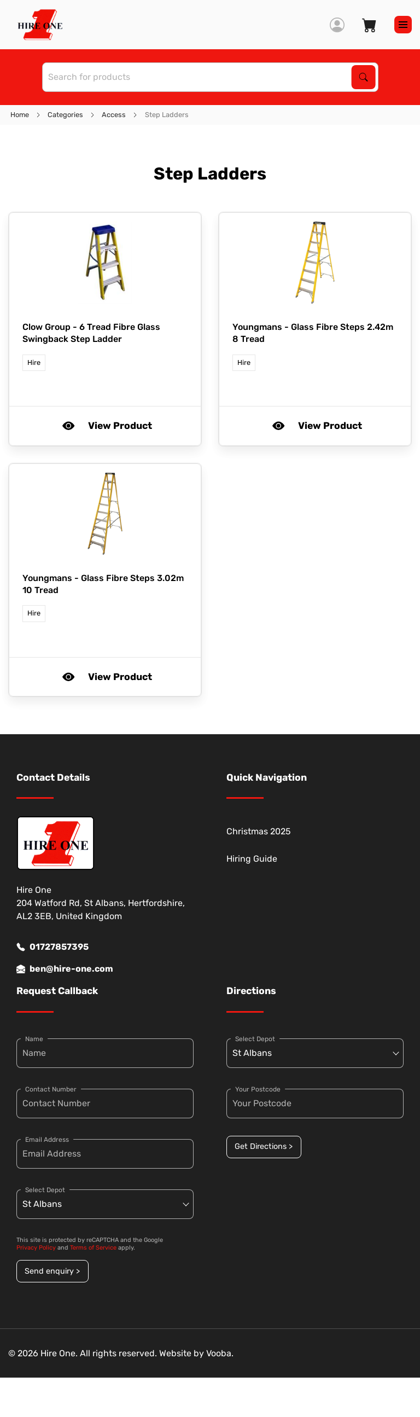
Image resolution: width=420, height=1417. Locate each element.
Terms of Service (93, 1247)
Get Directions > (264, 1146)
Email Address (47, 1139)
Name (34, 1039)
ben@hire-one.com (64, 968)
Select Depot (45, 1190)
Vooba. (220, 1353)
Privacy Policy (36, 1247)
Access (114, 115)
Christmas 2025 (258, 831)
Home (19, 115)
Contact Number (51, 1089)
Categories (65, 115)
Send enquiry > (52, 1271)
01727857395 (52, 947)
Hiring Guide (251, 858)
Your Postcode (258, 1089)
